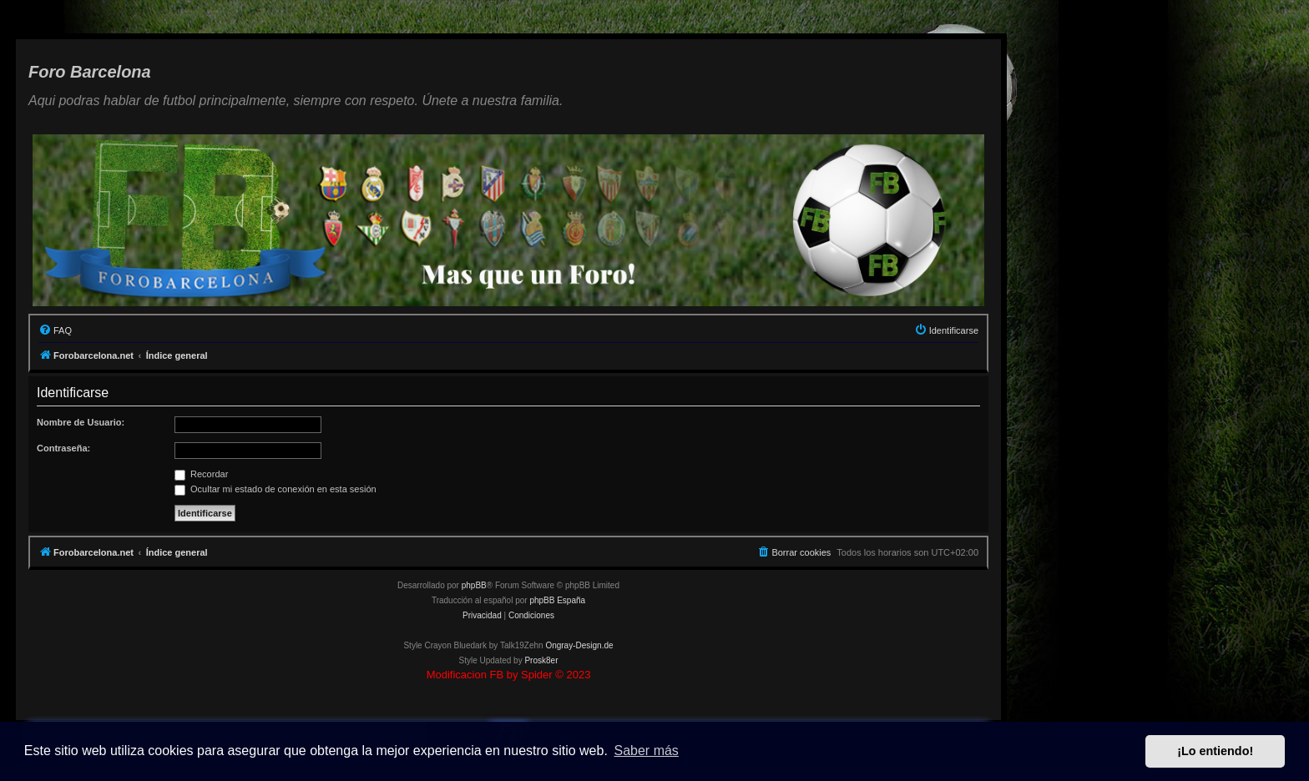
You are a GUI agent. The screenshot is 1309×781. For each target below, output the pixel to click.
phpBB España (557, 600)
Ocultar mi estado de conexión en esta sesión (275, 489)
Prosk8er (541, 660)
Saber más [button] (646, 750)
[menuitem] (55, 330)
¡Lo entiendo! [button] (1215, 751)
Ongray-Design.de (579, 645)
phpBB (474, 585)
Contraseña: (63, 448)
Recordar (201, 474)
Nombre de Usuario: (80, 422)
